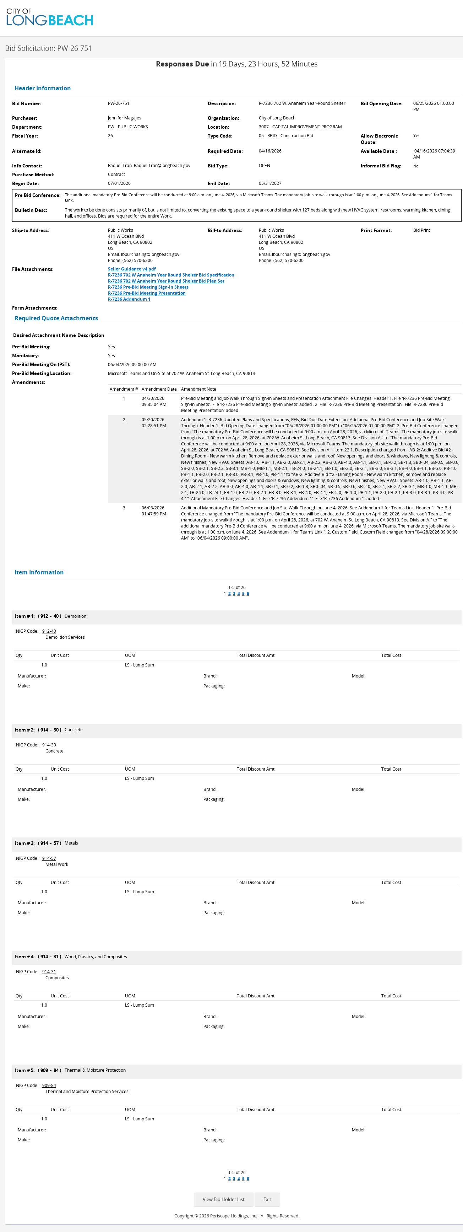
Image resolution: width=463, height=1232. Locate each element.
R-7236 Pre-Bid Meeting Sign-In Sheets (148, 287)
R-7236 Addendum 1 (129, 299)
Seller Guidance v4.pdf (132, 269)
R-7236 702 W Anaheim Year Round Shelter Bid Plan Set (166, 281)
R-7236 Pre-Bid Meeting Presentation (147, 293)
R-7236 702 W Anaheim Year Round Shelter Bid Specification (171, 275)
